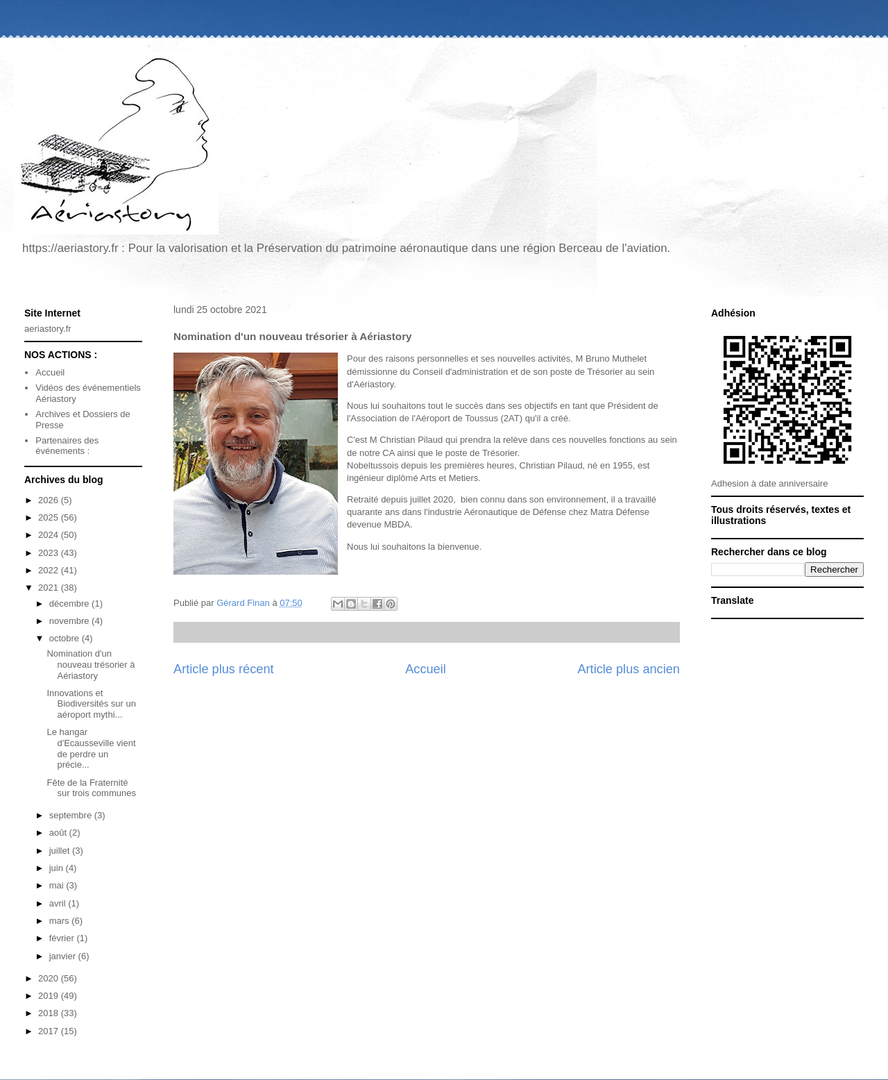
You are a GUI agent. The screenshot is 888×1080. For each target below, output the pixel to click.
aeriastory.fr (47, 328)
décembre (70, 603)
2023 (49, 553)
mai (58, 885)
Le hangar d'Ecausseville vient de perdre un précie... (90, 748)
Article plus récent (223, 669)
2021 (49, 587)
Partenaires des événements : (67, 446)
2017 (49, 1031)
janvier (63, 956)
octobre (65, 638)
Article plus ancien (628, 669)
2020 (49, 978)
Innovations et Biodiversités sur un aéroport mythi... (90, 704)
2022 (49, 570)
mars (60, 921)
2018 (49, 1013)
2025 (49, 517)
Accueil (425, 669)
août (59, 832)
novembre (70, 621)
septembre (71, 815)
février (63, 938)
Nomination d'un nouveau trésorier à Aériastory (90, 664)
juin (57, 868)
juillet (60, 850)
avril (58, 903)
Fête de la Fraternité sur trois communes (90, 788)
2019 (49, 995)
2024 (49, 535)
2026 (49, 500)
